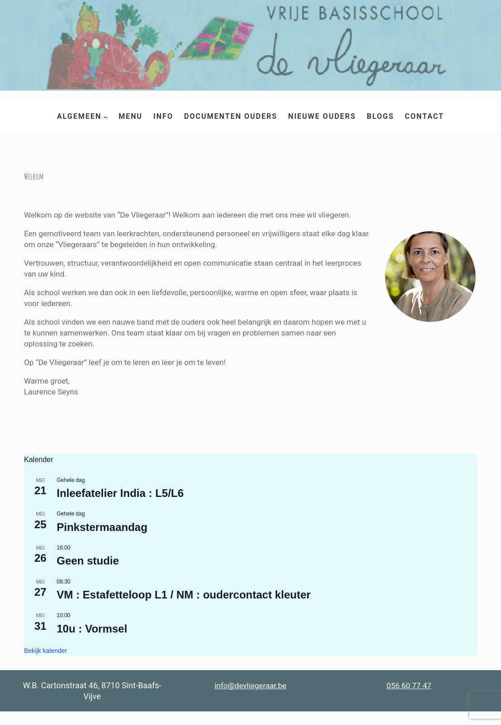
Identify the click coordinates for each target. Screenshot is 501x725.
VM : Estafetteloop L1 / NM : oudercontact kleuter (184, 595)
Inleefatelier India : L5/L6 (120, 493)
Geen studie (88, 561)
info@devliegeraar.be (250, 685)
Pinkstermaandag (102, 527)
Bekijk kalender (45, 650)
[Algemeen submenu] (105, 116)
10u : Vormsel (92, 629)
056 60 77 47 (409, 685)
